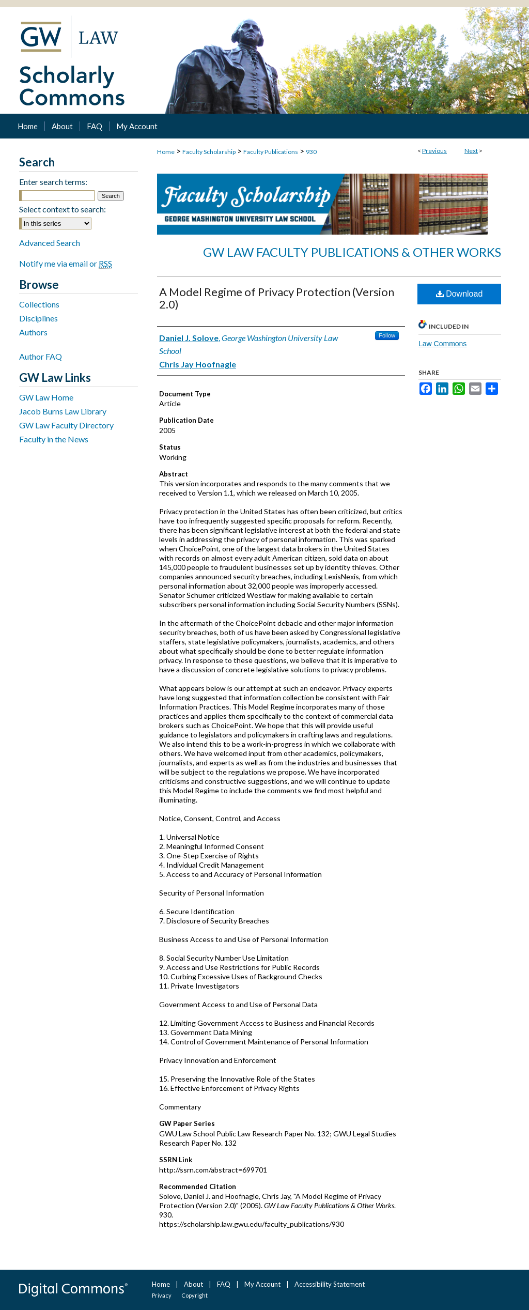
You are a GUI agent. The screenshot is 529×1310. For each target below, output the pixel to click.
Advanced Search (49, 243)
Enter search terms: (53, 182)
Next (471, 151)
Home (166, 152)
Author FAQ (40, 356)
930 (311, 152)
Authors (33, 332)
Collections (39, 304)
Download (459, 293)
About (193, 1284)
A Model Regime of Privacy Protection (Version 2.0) (276, 298)
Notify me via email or (65, 263)
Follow (387, 335)
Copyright (194, 1295)
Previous (434, 151)
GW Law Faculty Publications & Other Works (352, 251)
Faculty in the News (53, 439)
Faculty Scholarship (209, 152)
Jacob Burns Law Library (62, 411)
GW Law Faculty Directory (66, 425)
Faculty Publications (270, 152)
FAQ (223, 1284)
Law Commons (442, 344)
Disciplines (38, 318)
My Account (262, 1284)
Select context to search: (62, 209)
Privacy (162, 1295)
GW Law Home (46, 397)
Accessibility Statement (329, 1284)
